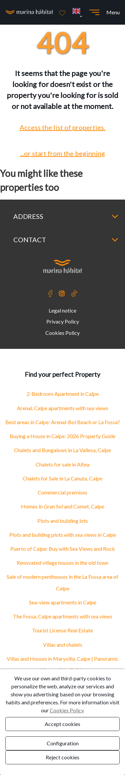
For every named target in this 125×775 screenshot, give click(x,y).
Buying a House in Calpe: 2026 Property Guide (62, 436)
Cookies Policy (62, 333)
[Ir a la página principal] (29, 12)
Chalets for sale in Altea (62, 464)
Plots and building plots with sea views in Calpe (62, 534)
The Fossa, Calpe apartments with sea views (62, 616)
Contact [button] (65, 240)
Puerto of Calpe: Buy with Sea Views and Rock (62, 548)
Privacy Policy (62, 321)
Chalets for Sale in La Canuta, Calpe (62, 478)
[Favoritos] (62, 12)
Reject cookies (62, 757)
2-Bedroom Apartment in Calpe (63, 393)
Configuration (63, 743)
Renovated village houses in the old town (62, 562)
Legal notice (62, 310)
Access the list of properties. (62, 127)
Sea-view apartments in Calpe (62, 602)
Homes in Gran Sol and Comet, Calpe (62, 506)
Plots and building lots (62, 520)
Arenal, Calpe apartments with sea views (62, 408)
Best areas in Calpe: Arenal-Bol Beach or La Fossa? (62, 422)
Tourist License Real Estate (62, 630)
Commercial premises (62, 492)
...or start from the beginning (62, 153)
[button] (77, 12)
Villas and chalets (62, 644)
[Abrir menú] (94, 12)
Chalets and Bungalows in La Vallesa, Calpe (62, 450)
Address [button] (65, 216)
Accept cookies (62, 724)
